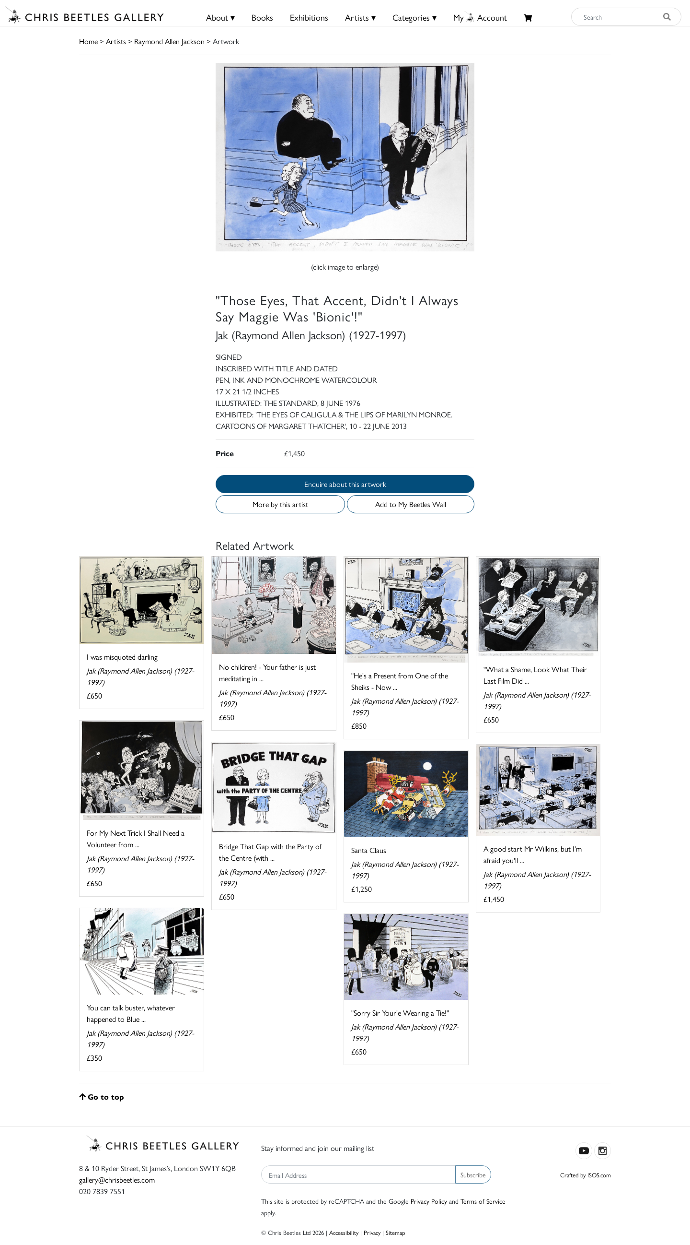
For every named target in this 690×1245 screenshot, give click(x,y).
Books (262, 17)
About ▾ (220, 17)
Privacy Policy (429, 1201)
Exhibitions (309, 17)
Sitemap (395, 1232)
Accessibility (343, 1232)
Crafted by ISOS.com (585, 1174)
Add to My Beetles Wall (410, 504)
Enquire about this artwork (345, 483)
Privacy (372, 1232)
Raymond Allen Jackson (169, 41)
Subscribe (473, 1174)
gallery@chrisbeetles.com (117, 1179)
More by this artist (280, 504)
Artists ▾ (360, 17)
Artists (116, 41)
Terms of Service (483, 1201)
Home (88, 41)
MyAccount (480, 17)
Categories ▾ (414, 17)
